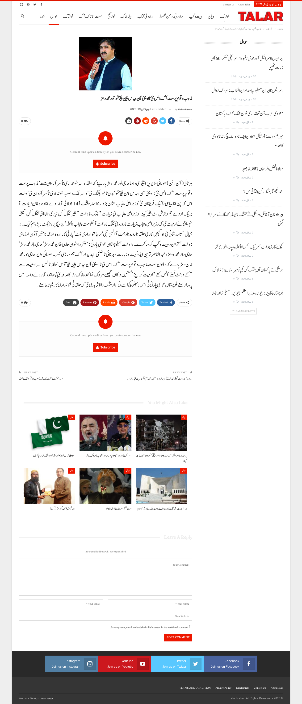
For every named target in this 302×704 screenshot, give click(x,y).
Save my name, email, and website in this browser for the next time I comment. (149, 625)
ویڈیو (211, 16)
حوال (53, 16)
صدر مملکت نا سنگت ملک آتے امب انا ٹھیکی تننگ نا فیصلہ (41, 377)
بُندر (42, 16)
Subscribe (107, 163)
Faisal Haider (47, 697)
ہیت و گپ (195, 16)
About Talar (244, 4)
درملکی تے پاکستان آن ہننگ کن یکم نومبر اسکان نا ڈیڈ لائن (247, 270)
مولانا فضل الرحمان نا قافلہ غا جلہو (262, 169)
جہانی (184, 415)
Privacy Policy (223, 685)
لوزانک (224, 16)
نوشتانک (68, 16)
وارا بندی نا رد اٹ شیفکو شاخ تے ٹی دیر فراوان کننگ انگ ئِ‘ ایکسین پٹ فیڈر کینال (159, 377)
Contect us (228, 4)
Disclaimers (242, 685)
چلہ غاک (126, 16)
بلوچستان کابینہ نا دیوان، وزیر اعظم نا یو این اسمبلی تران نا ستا (247, 293)
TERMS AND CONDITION (195, 685)
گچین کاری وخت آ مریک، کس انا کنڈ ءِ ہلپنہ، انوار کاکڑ (249, 247)
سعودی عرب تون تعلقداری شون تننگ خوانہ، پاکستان (249, 114)
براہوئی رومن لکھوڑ (171, 16)
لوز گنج (111, 16)
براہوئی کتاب (145, 16)
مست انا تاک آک (90, 16)
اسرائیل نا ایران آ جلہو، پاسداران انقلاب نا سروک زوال (247, 91)
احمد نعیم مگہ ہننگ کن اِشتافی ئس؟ (263, 192)
